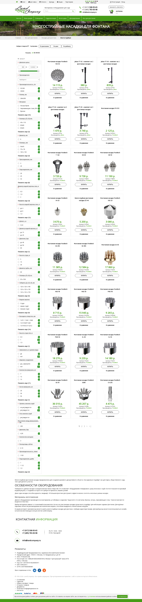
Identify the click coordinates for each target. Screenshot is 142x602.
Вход (123, 2)
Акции (60, 2)
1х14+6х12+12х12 (30, 326)
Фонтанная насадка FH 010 (110, 108)
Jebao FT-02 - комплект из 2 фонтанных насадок (84, 63)
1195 (30, 455)
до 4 (30, 208)
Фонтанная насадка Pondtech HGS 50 (84, 290)
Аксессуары (63, 18)
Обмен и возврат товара (25, 583)
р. (37, 67)
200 (30, 426)
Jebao (88, 89)
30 (30, 265)
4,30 (30, 433)
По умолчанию (44, 46)
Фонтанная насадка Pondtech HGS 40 (57, 290)
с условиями (91, 596)
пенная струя (30, 309)
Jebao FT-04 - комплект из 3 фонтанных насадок (57, 108)
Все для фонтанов (89, 18)
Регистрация (116, 2)
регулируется (30, 410)
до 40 (30, 242)
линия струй (30, 306)
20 (30, 166)
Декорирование (74, 18)
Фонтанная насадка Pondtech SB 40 (84, 154)
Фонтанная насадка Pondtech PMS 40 (110, 290)
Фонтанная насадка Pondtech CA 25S (110, 381)
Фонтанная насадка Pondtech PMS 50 (57, 336)
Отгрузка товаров (23, 585)
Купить (57, 93)
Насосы (18, 18)
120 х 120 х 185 (30, 287)
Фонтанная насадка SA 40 (110, 245)
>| (90, 426)
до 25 (30, 235)
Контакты (20, 590)
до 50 (30, 245)
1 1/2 (30, 465)
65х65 (30, 128)
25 (30, 176)
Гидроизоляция (51, 18)
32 (30, 179)
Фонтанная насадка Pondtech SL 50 (110, 336)
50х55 (30, 147)
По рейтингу (67, 46)
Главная (18, 38)
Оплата (42, 2)
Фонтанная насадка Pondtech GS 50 (57, 381)
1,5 (30, 194)
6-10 (30, 448)
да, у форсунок (30, 364)
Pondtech (62, 89)
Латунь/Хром (30, 106)
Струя (30, 303)
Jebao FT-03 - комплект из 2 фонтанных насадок (110, 63)
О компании (21, 580)
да (30, 354)
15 (30, 262)
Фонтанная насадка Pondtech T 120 (57, 154)
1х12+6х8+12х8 (30, 323)
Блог (23, 2)
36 (35, 53)
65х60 (30, 125)
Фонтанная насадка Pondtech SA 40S (84, 245)
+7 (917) (89, 7)
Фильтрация (28, 18)
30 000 (30, 88)
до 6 (30, 211)
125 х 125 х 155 (30, 292)
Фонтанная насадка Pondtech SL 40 (84, 336)
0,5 (30, 192)
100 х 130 (30, 152)
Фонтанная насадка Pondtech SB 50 (110, 154)
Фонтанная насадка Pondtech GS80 (84, 381)
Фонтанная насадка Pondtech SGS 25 (110, 199)
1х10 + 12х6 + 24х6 (30, 320)
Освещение (39, 18)
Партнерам (69, 2)
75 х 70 (30, 149)
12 (30, 377)
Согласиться (122, 596)
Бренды (51, 2)
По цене (55, 46)
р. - (27, 67)
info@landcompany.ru (90, 12)
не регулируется (30, 407)
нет (30, 356)
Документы (20, 587)
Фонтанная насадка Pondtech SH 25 (57, 199)
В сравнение (57, 98)
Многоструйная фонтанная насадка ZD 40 (84, 199)
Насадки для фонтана (49, 38)
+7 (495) (89, 9)
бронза (30, 111)
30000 (30, 91)
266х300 (30, 98)
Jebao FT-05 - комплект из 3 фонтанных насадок (84, 108)
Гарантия (20, 581)
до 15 (30, 232)
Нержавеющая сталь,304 (30, 108)
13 (30, 379)
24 (32, 53)
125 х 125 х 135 (30, 289)
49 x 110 (30, 122)
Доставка (32, 2)
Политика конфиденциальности (27, 588)
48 (37, 53)
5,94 (30, 225)
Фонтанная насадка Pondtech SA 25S (57, 245)
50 (30, 396)
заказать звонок (116, 7)
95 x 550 (30, 279)
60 (39, 53)
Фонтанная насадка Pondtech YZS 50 (57, 63)
